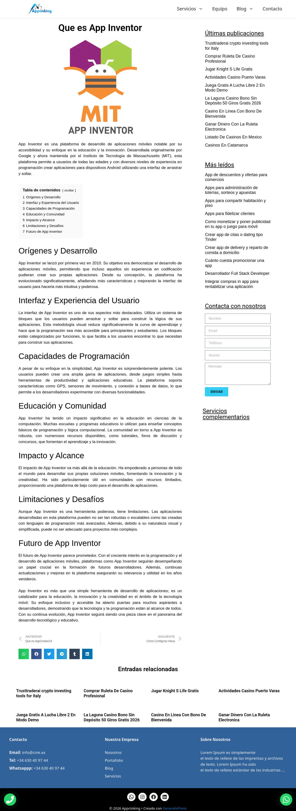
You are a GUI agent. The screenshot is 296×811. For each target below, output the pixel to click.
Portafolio (114, 760)
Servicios (192, 9)
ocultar (69, 190)
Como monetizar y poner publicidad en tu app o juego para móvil (237, 224)
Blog (247, 9)
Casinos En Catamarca (226, 145)
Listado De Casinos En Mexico (233, 137)
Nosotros (113, 752)
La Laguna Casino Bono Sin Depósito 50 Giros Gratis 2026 (233, 101)
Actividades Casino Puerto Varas (235, 77)
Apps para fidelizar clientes (230, 213)
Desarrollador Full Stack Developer (237, 273)
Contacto (272, 9)
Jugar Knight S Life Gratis (228, 69)
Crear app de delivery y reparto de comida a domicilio (236, 250)
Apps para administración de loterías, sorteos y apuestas (231, 190)
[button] (23, 654)
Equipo (219, 9)
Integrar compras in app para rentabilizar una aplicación (231, 284)
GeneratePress (175, 808)
